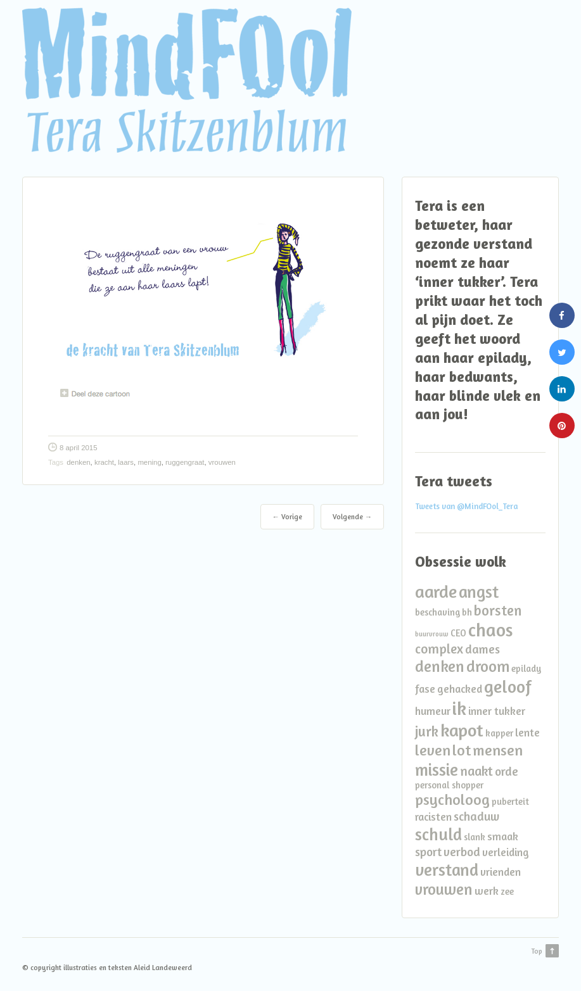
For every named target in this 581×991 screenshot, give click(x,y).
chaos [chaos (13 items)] (490, 630)
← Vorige (287, 516)
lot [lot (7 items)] (461, 750)
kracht (104, 462)
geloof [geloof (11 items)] (508, 686)
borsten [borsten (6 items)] (497, 610)
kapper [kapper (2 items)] (499, 733)
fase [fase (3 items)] (425, 688)
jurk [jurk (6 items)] (426, 731)
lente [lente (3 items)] (527, 732)
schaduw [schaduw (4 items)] (476, 816)
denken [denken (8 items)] (439, 666)
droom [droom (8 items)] (487, 666)
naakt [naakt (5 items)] (476, 771)
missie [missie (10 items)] (436, 769)
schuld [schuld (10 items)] (438, 834)
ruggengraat (184, 462)
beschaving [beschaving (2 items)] (437, 612)
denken (78, 462)
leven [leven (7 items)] (432, 750)
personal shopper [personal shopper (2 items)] (449, 785)
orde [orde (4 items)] (506, 771)
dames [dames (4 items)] (482, 649)
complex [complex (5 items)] (439, 649)
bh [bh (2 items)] (467, 612)
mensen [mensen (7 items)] (498, 750)
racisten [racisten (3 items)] (433, 816)
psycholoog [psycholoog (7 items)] (452, 799)
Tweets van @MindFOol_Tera (466, 506)
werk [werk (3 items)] (487, 890)
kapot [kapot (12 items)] (461, 730)
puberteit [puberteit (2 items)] (510, 801)
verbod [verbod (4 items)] (462, 851)
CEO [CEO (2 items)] (458, 633)
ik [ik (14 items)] (459, 708)
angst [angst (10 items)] (479, 591)
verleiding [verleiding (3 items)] (505, 852)
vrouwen (222, 462)
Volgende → (352, 516)
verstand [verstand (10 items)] (446, 869)
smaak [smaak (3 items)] (502, 836)
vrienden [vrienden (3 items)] (500, 871)
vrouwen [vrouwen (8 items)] (444, 889)
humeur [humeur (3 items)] (432, 710)
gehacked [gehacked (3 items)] (459, 688)
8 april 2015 (79, 447)
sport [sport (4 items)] (428, 851)
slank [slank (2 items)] (474, 836)
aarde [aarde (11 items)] (436, 591)
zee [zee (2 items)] (507, 891)
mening (149, 462)
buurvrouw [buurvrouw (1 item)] (432, 634)
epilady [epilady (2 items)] (526, 668)
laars (126, 462)
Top (536, 951)
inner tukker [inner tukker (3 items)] (496, 710)
